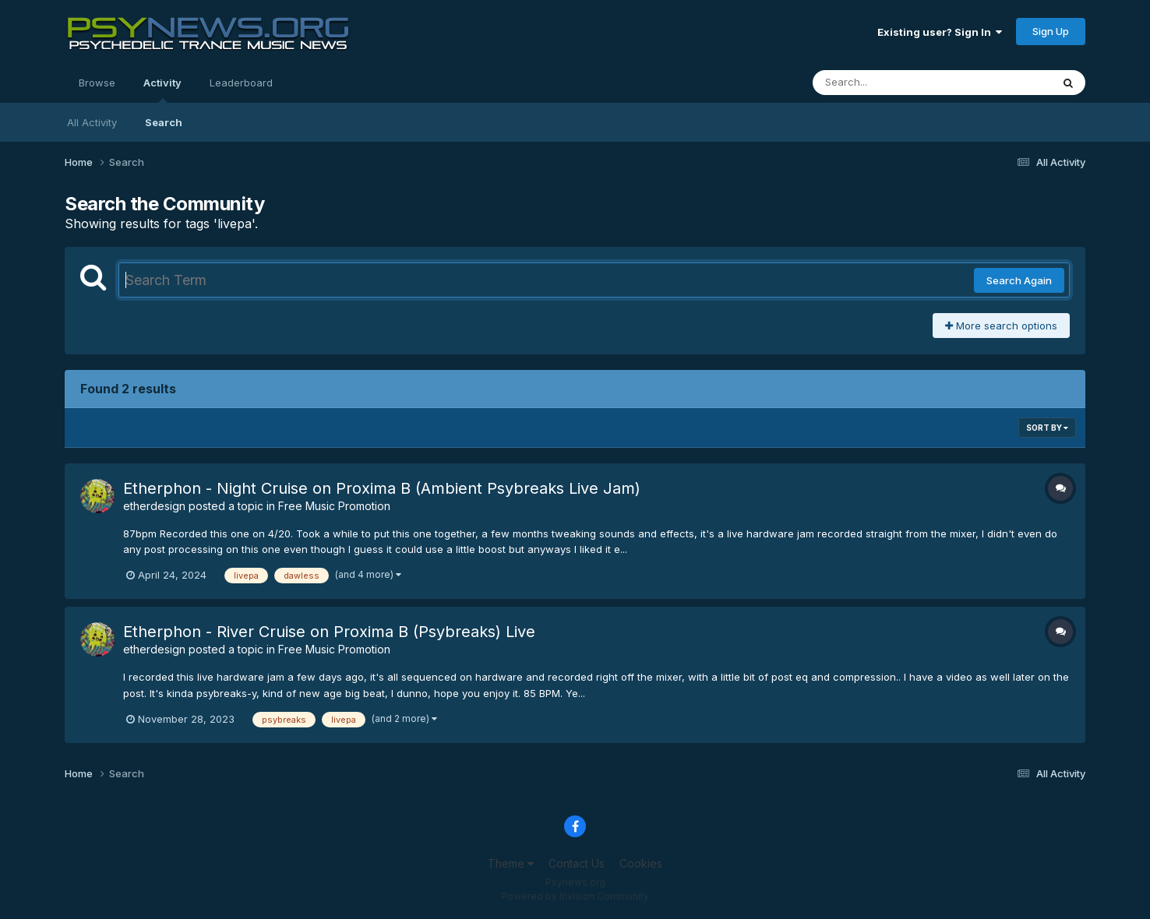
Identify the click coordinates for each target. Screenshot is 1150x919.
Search (163, 122)
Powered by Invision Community (575, 896)
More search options (1001, 325)
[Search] (889, 82)
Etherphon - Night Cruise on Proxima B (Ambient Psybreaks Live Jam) (381, 488)
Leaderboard (241, 82)
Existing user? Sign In (939, 32)
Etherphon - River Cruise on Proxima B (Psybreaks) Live (329, 631)
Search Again (1019, 280)
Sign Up (1050, 31)
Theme (511, 863)
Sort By (1047, 427)
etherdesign (154, 505)
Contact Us (577, 863)
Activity (162, 89)
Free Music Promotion (334, 505)
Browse (97, 82)
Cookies (640, 863)
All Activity (92, 122)
